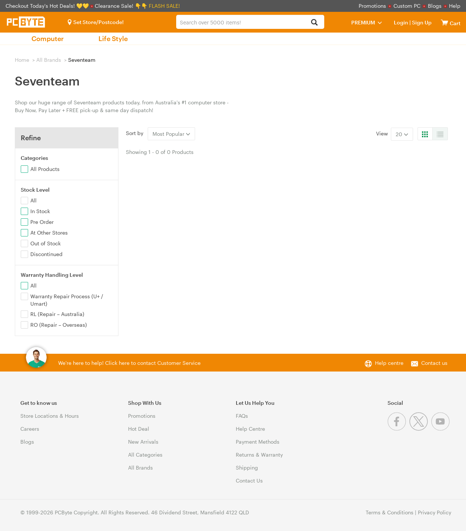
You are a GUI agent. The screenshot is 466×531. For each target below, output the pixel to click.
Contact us (434, 363)
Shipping (247, 467)
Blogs (435, 6)
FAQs (242, 416)
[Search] (314, 23)
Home (22, 60)
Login (401, 22)
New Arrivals (143, 441)
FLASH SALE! (164, 6)
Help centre (389, 363)
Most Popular (171, 134)
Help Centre (250, 429)
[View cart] (444, 22)
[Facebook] (398, 429)
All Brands (48, 60)
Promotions (372, 6)
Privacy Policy (434, 512)
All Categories (145, 454)
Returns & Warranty (259, 454)
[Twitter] (420, 429)
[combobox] (250, 22)
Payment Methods (257, 441)
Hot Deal (138, 429)
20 (402, 134)
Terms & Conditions (389, 512)
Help (454, 6)
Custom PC (406, 6)
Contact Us (249, 480)
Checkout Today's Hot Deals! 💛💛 (48, 6)
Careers (29, 429)
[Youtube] (441, 429)
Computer (47, 38)
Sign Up (421, 22)
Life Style (113, 38)
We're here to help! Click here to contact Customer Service (129, 363)
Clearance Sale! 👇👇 (121, 6)
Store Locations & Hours (49, 416)
